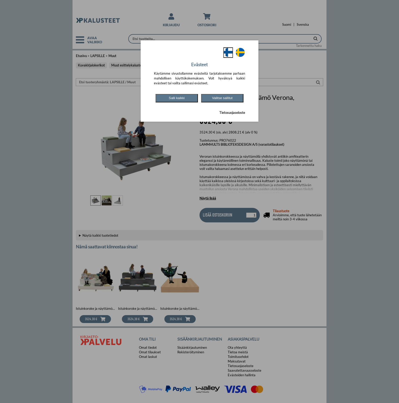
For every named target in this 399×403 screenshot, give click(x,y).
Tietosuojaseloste (232, 113)
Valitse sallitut (222, 98)
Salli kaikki (176, 98)
